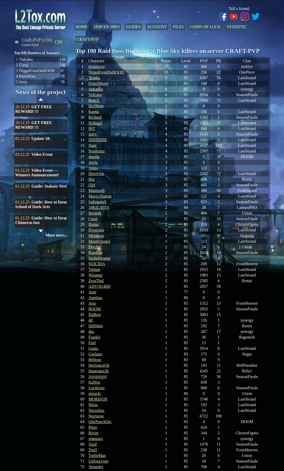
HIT (92, 128)
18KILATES (99, 207)
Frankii (94, 337)
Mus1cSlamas (100, 196)
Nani (93, 145)
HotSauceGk (99, 365)
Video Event (42, 154)
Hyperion (96, 230)
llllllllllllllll (98, 140)
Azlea (93, 168)
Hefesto (95, 359)
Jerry (93, 134)
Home (82, 27)
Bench (94, 100)
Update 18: (41, 138)
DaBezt (95, 314)
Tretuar (95, 269)
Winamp (95, 275)
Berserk (95, 213)
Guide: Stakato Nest (49, 186)
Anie (93, 292)
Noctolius (96, 410)
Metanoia (96, 235)
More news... (57, 235)
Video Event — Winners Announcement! (37, 172)
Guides (133, 27)
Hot (92, 179)
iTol (92, 185)
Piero (93, 427)
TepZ (93, 444)
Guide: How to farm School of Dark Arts (41, 204)
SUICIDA (97, 264)
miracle (95, 393)
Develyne (96, 173)
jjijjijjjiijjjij (98, 376)
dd (91, 320)
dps (91, 331)
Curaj (93, 219)
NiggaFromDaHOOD (106, 72)
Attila (93, 162)
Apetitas (95, 297)
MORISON (98, 399)
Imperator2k (99, 371)
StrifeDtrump (99, 258)
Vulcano (95, 95)
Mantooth (96, 190)
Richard (95, 117)
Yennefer (96, 467)
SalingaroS (98, 202)
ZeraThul (96, 281)
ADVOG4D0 (99, 286)
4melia (94, 157)
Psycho (94, 247)
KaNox (94, 382)
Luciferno (97, 388)
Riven (93, 433)
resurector (97, 66)
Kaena (94, 111)
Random (95, 252)
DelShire (96, 326)
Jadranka (96, 89)
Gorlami (95, 354)
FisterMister (99, 83)
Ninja (93, 405)
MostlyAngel (99, 241)
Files (178, 27)
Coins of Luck (205, 27)
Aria (92, 303)
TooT (93, 450)
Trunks (94, 78)
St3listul (95, 123)
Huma (94, 224)
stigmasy (96, 438)
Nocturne (96, 416)
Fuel (92, 343)
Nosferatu (97, 151)
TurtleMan (97, 455)
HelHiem (96, 106)
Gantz (93, 348)
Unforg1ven (98, 461)
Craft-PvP (88, 39)
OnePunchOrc (100, 421)
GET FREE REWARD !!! (33, 109)
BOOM (95, 309)
